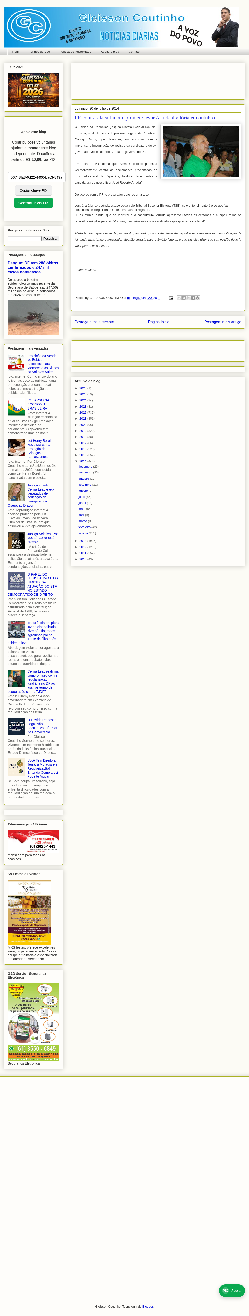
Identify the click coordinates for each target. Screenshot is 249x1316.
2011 (83, 553)
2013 (83, 541)
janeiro (84, 533)
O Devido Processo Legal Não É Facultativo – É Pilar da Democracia (42, 726)
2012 (83, 547)
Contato (134, 51)
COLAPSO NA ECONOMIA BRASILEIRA (38, 404)
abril (82, 515)
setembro (85, 484)
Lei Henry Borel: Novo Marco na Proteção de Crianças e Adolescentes (39, 449)
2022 (83, 412)
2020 (83, 425)
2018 (83, 437)
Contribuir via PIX (33, 203)
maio (82, 509)
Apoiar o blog (110, 51)
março (83, 521)
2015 (83, 455)
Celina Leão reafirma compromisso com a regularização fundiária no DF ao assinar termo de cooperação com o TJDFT (33, 681)
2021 (83, 418)
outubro (84, 478)
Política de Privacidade (75, 51)
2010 (83, 559)
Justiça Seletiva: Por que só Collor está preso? (43, 538)
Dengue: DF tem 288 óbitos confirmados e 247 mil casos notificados (33, 267)
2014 (83, 461)
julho (82, 497)
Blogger (147, 1306)
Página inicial (159, 322)
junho (83, 503)
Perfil (16, 51)
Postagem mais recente (94, 322)
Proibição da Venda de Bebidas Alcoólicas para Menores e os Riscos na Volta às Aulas (43, 364)
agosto (84, 490)
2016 (83, 449)
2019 (83, 431)
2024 (83, 400)
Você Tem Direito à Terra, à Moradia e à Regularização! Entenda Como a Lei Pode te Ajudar (43, 768)
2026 (83, 388)
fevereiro (85, 527)
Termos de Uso (39, 51)
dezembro (86, 466)
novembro (86, 472)
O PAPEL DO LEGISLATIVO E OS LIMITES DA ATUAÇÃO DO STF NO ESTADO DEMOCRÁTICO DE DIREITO (33, 584)
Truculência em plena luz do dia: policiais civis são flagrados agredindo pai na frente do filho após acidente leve (33, 633)
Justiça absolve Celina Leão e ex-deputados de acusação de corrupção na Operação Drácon (31, 495)
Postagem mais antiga (222, 322)
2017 (83, 443)
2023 (83, 406)
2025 (83, 394)
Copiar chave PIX (34, 190)
